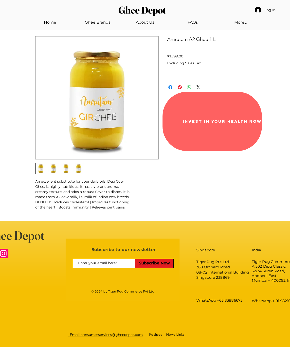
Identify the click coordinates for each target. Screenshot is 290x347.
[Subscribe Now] (154, 263)
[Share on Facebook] (170, 87)
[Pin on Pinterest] (180, 87)
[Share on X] (198, 87)
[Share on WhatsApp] (189, 87)
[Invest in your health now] (212, 121)
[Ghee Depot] (144, 10)
